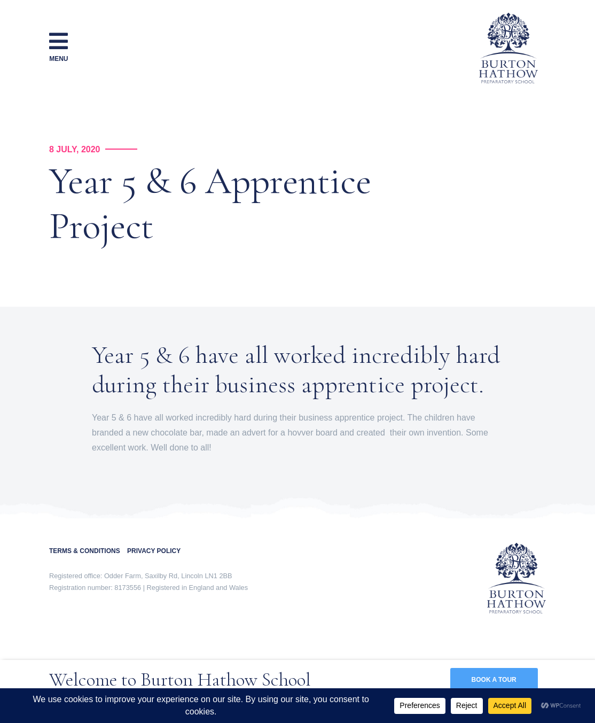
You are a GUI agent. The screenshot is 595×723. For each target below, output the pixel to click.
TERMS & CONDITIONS (88, 551)
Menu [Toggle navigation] (58, 46)
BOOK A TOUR (494, 679)
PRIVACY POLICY (154, 551)
